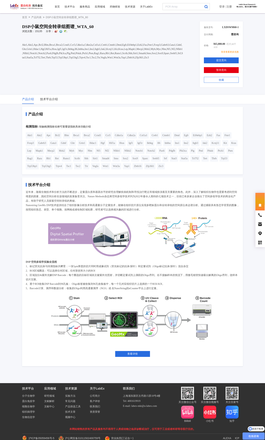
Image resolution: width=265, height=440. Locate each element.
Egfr (186, 135)
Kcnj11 (215, 143)
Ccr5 (107, 135)
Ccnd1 (97, 135)
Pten (230, 150)
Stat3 (174, 158)
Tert (205, 158)
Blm (66, 135)
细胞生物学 (28, 406)
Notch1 (139, 150)
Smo (116, 158)
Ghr (73, 143)
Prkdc (210, 150)
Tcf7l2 (195, 158)
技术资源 (130, 6)
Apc (48, 135)
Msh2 (62, 150)
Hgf (103, 143)
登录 (222, 6)
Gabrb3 (42, 143)
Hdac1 (92, 143)
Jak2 (204, 143)
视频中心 (70, 417)
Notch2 (151, 150)
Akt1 (29, 135)
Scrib (77, 158)
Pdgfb (172, 150)
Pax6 (162, 150)
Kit (225, 143)
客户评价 (95, 401)
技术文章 (70, 411)
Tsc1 (68, 166)
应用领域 (100, 6)
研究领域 (49, 395)
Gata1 (53, 143)
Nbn (90, 150)
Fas (218, 135)
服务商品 (85, 6)
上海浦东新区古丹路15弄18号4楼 (141, 395)
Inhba (168, 143)
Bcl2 (57, 135)
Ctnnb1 (166, 135)
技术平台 (70, 6)
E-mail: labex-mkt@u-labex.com (140, 406)
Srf (165, 158)
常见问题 (70, 401)
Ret (57, 158)
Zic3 (160, 166)
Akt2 (39, 135)
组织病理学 (28, 411)
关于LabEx (146, 6)
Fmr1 (227, 135)
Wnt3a (116, 166)
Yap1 (127, 166)
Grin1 (82, 143)
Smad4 (105, 158)
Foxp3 (30, 143)
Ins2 (186, 143)
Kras (233, 143)
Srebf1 (156, 158)
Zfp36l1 (150, 166)
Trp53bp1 (32, 166)
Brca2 (87, 135)
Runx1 (66, 158)
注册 (229, 6)
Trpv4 (59, 166)
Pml (201, 150)
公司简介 (95, 395)
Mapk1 (39, 150)
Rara (39, 158)
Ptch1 (221, 150)
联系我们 (95, 406)
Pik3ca (183, 150)
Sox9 (135, 158)
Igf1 (131, 143)
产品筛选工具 (73, 406)
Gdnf (63, 143)
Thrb (214, 158)
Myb (71, 150)
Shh (86, 158)
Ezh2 (209, 135)
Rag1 (30, 158)
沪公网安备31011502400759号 (80, 438)
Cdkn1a (119, 135)
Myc (81, 150)
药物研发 (115, 6)
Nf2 (107, 150)
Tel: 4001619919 (131, 401)
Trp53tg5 (46, 166)
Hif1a (112, 143)
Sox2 (125, 158)
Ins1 (177, 143)
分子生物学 (28, 395)
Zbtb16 (137, 166)
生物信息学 (28, 417)
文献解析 (49, 401)
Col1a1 (143, 135)
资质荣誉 (95, 411)
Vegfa (95, 166)
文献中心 (49, 406)
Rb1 (48, 158)
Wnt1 (105, 166)
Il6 (158, 143)
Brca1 (76, 135)
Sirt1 (95, 158)
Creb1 (155, 135)
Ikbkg (150, 143)
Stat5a (184, 158)
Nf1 (98, 150)
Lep (29, 150)
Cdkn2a (131, 135)
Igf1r (139, 143)
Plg (193, 150)
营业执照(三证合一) (119, 438)
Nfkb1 (116, 150)
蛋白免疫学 (28, 401)
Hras (121, 143)
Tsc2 (77, 166)
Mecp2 (50, 150)
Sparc (145, 158)
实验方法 (70, 395)
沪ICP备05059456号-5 (41, 438)
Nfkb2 (127, 150)
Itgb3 (195, 143)
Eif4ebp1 (197, 135)
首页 (57, 6)
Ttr (86, 166)
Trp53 (224, 158)
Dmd (177, 135)
